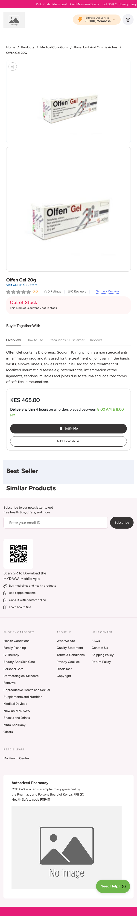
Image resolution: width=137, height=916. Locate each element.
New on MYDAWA (16, 711)
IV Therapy (11, 655)
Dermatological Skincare (21, 676)
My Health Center (16, 758)
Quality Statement (70, 648)
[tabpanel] (68, 367)
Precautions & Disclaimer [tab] (67, 340)
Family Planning (14, 648)
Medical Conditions (54, 47)
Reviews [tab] (96, 340)
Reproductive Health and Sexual (26, 690)
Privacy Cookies (68, 662)
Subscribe (121, 522)
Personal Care (13, 669)
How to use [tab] (34, 340)
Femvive (9, 683)
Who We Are (66, 641)
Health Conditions (16, 641)
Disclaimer (64, 669)
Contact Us (100, 648)
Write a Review (107, 291)
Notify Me (68, 429)
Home (10, 47)
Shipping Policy (103, 655)
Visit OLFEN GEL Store (21, 285)
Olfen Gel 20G (16, 53)
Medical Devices (15, 704)
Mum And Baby (14, 725)
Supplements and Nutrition (22, 697)
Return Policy (101, 662)
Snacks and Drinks (16, 718)
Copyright (64, 676)
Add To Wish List (69, 441)
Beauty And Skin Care (19, 662)
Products (27, 47)
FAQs (96, 641)
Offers (8, 732)
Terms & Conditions (71, 655)
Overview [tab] (13, 340)
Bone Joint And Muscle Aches (95, 47)
